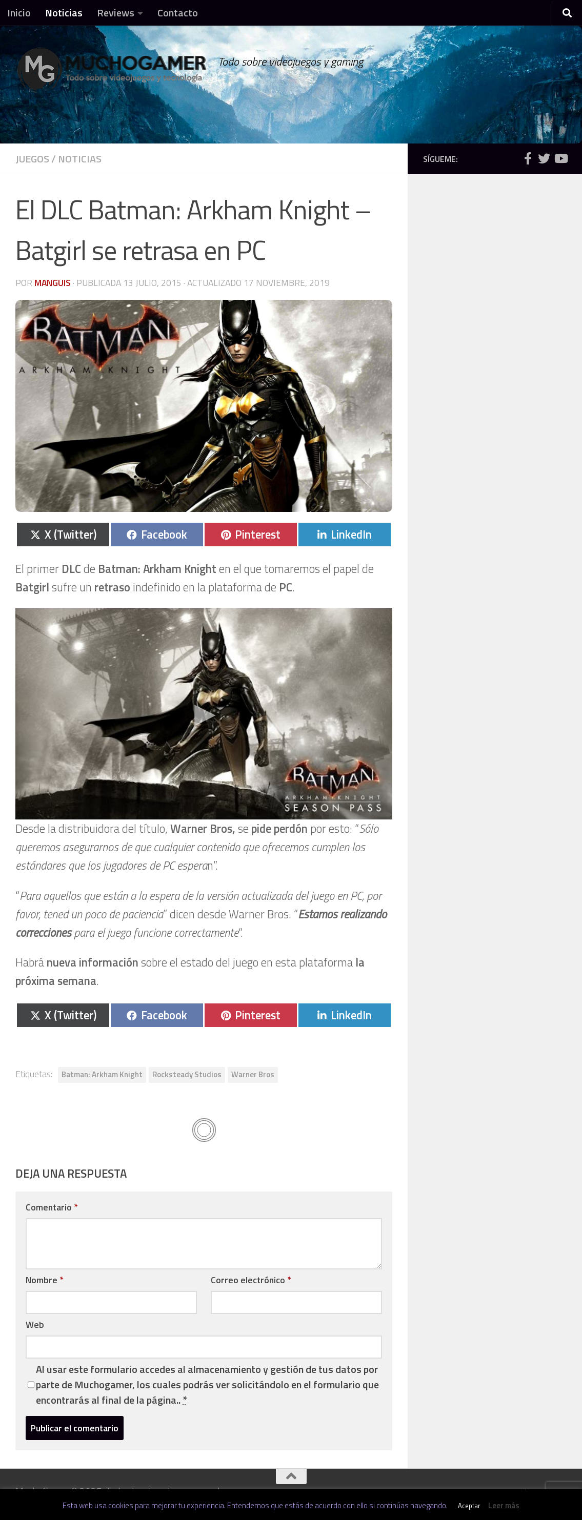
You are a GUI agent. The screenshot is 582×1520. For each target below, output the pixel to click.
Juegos (32, 159)
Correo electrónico (251, 1280)
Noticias (64, 12)
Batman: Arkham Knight (102, 1074)
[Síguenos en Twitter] (544, 158)
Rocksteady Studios (187, 1074)
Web (35, 1324)
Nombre (44, 1280)
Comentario (51, 1207)
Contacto (177, 12)
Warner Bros (252, 1074)
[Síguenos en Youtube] (560, 158)
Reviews (115, 12)
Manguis (52, 283)
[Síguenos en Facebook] (527, 158)
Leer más (503, 1505)
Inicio (19, 12)
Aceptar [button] (469, 1506)
